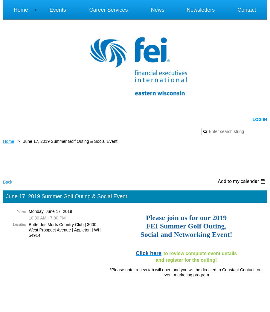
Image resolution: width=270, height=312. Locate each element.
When (21, 211)
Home (8, 141)
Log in (260, 119)
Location (19, 224)
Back (7, 182)
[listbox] (242, 181)
